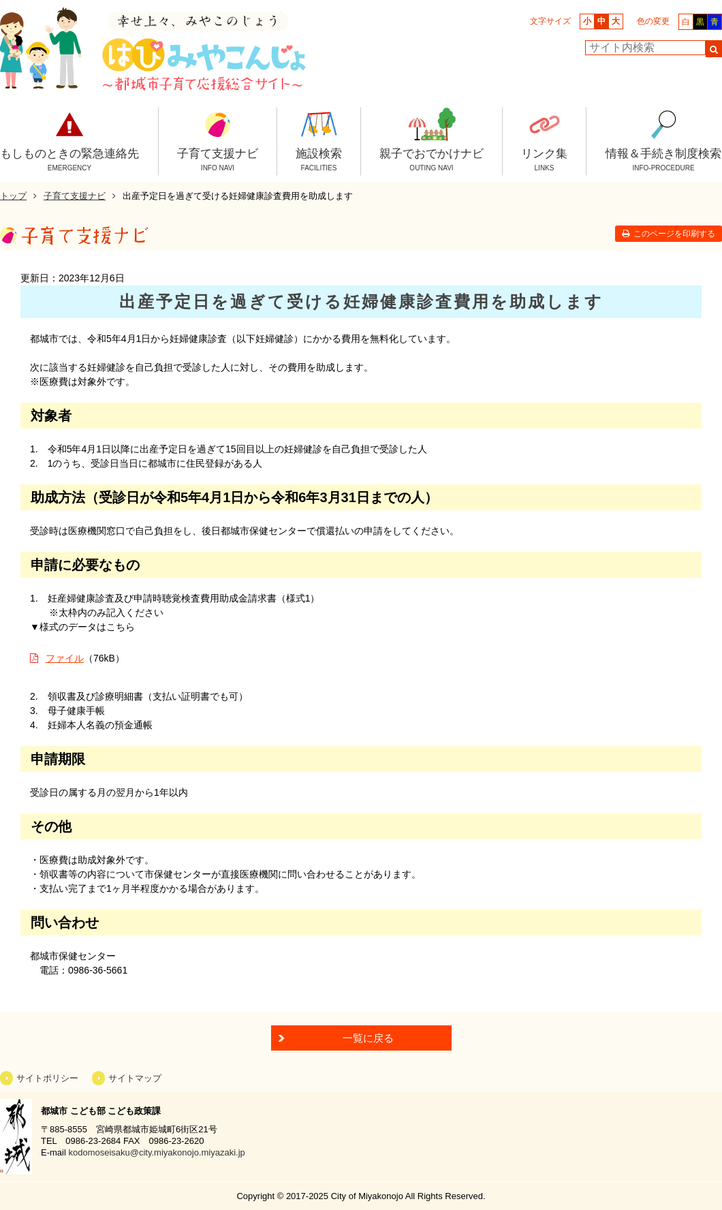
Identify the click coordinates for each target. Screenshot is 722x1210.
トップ (13, 196)
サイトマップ (134, 1078)
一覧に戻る (368, 1038)
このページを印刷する (674, 233)
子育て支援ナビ (75, 196)
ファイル (65, 658)
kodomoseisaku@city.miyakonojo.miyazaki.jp (156, 1152)
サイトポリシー (47, 1078)
